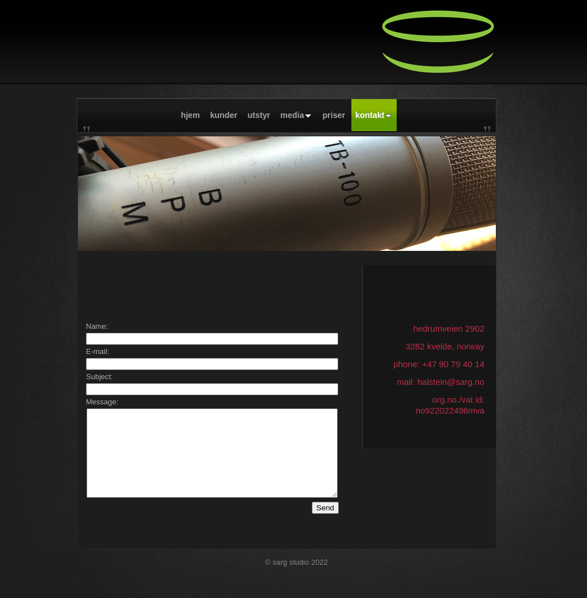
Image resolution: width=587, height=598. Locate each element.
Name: (97, 326)
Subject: (99, 376)
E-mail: (97, 351)
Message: (102, 402)
